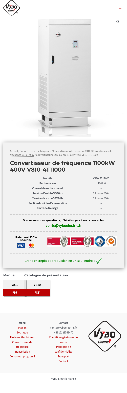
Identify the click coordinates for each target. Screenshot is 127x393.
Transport (63, 356)
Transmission (22, 351)
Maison (22, 327)
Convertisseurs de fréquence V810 (71, 151)
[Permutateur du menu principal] (120, 7)
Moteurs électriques (22, 337)
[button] (118, 22)
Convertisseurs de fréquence (35, 151)
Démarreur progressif (22, 356)
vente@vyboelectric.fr (64, 225)
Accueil (14, 151)
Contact (63, 361)
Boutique (22, 332)
